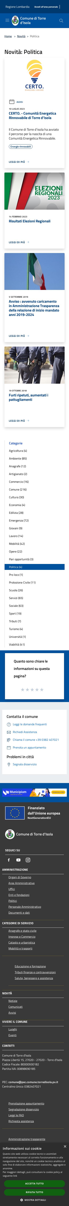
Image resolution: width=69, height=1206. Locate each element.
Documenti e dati (19, 912)
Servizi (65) (16, 598)
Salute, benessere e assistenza (34, 978)
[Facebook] (9, 860)
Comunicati (15, 1006)
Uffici (11, 889)
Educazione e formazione (30, 966)
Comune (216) (17, 489)
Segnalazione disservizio (23, 1109)
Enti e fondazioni (18, 895)
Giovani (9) (15, 528)
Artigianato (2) (18, 474)
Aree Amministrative (21, 883)
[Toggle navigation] (7, 20)
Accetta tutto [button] (34, 1183)
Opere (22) (15, 551)
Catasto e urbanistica (21, 942)
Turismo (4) (16, 629)
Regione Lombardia (17, 6)
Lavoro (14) (16, 536)
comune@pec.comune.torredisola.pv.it (33, 1082)
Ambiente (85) (18, 458)
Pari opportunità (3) (21, 559)
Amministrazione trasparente (26, 1139)
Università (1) (17, 636)
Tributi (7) (15, 621)
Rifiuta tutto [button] (34, 1192)
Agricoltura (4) (18, 450)
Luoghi (12, 1029)
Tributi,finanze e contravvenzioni (35, 972)
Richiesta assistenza (21, 1121)
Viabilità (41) (17, 644)
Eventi (12, 1035)
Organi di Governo (19, 877)
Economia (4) (17, 505)
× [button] (64, 1146)
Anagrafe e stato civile (22, 930)
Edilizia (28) (16, 512)
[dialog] (34, 1174)
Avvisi (16, 102)
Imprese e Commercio (21, 936)
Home (8, 36)
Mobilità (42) (17, 543)
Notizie (12, 1001)
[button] (34, 1200)
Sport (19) (15, 613)
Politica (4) (15, 567)
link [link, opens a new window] (15, 1175)
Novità (21, 36)
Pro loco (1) (16, 574)
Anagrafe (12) (17, 466)
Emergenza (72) (19, 520)
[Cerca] (61, 20)
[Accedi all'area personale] (46, 7)
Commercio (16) (19, 481)
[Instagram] (28, 860)
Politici (12, 901)
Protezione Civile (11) (22, 582)
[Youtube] (18, 860)
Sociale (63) (16, 605)
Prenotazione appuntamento (26, 1103)
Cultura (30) (16, 497)
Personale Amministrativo (24, 906)
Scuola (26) (16, 590)
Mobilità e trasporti (20, 948)
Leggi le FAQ (16, 1115)
